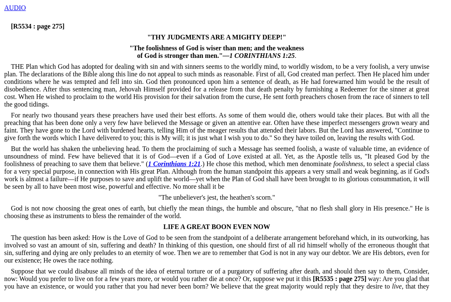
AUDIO (15, 7)
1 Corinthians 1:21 (174, 163)
